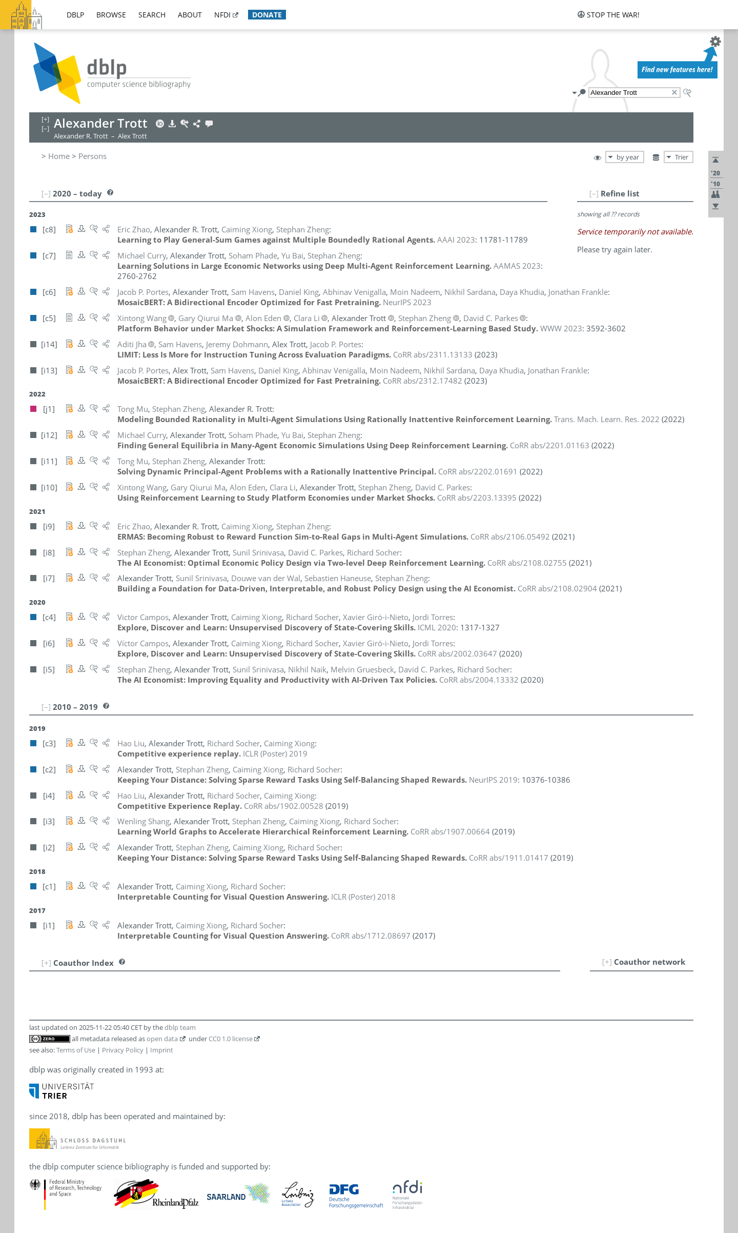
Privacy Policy (123, 1050)
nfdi (222, 14)
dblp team (180, 1027)
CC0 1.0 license (231, 1038)
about (190, 14)
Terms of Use (75, 1050)
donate (267, 14)
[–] (594, 193)
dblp (75, 14)
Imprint (161, 1050)
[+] (607, 962)
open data (162, 1038)
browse (111, 14)
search (152, 14)
